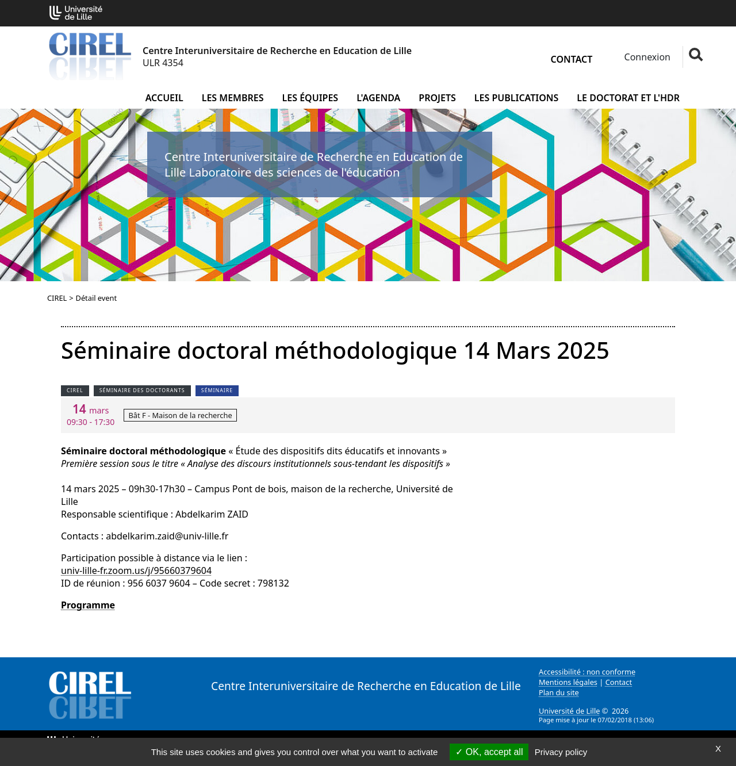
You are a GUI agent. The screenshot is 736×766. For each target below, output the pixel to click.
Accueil (164, 97)
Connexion (646, 57)
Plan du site (559, 692)
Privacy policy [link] (561, 752)
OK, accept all (489, 752)
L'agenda (378, 97)
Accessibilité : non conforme (587, 672)
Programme (88, 605)
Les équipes (310, 97)
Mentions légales (568, 682)
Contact (572, 59)
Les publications (516, 97)
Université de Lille (569, 711)
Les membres (233, 97)
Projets (437, 97)
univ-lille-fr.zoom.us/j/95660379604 (136, 570)
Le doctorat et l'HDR (628, 97)
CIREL (57, 298)
